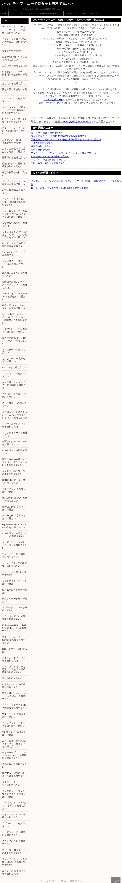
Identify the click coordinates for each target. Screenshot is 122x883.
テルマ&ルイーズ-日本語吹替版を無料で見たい (14, 330)
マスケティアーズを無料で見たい (14, 434)
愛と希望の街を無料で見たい (14, 91)
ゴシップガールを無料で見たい (14, 99)
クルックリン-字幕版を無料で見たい (14, 490)
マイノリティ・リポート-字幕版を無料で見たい (14, 264)
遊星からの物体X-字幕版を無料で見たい (14, 58)
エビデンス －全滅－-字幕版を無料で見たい (14, 141)
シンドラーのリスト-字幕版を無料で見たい (14, 472)
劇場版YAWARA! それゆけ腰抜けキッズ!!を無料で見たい (14, 628)
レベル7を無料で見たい (14, 367)
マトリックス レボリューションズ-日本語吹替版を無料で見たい (14, 110)
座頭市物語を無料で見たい (14, 174)
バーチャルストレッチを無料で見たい (50, 156)
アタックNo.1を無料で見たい (13, 351)
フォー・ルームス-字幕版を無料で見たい (14, 425)
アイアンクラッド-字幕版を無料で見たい (14, 659)
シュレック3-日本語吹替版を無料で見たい (14, 564)
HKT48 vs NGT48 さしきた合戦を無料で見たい (14, 774)
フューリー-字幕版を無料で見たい (48, 160)
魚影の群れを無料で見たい (14, 765)
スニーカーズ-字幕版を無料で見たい (14, 517)
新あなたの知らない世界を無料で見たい (14, 499)
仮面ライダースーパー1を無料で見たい (14, 443)
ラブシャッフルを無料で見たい (14, 824)
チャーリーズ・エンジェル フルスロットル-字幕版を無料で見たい (14, 755)
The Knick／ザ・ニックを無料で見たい (14, 253)
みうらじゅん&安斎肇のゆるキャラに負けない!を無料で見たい (14, 743)
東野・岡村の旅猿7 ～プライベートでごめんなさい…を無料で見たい (14, 462)
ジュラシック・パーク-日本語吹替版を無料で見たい (14, 74)
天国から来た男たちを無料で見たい (49, 163)
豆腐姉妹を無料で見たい (14, 65)
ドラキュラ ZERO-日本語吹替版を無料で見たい (14, 706)
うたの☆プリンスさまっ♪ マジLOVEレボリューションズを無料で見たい (14, 415)
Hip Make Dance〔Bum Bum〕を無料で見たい (14, 526)
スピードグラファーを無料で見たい (14, 609)
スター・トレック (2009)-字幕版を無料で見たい (13, 640)
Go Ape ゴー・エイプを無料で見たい (14, 733)
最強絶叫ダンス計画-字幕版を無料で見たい (14, 165)
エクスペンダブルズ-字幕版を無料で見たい (14, 617)
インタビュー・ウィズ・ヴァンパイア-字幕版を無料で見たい (14, 794)
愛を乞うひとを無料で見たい (14, 591)
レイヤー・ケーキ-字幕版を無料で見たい (14, 686)
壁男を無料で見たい (41, 146)
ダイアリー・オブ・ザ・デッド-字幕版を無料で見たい (14, 385)
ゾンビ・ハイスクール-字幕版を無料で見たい (14, 182)
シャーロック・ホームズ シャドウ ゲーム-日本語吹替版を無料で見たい (14, 214)
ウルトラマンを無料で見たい (14, 451)
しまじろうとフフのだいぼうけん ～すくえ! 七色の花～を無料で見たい (14, 234)
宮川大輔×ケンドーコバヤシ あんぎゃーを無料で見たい (14, 696)
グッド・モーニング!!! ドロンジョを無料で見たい (14, 545)
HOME (4, 13)
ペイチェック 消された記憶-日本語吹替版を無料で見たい (14, 202)
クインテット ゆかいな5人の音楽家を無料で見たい (14, 42)
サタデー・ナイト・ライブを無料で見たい (14, 783)
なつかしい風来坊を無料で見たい (14, 224)
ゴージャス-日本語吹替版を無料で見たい (14, 872)
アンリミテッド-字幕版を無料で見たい (14, 555)
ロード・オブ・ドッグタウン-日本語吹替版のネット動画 (59, 188)
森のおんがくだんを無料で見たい (14, 274)
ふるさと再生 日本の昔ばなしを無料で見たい (13, 150)
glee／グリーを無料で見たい (14, 650)
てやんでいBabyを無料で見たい (13, 842)
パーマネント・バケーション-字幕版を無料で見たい (14, 805)
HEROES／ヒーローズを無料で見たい (13, 481)
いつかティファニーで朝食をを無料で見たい (83, 13)
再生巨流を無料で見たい (14, 157)
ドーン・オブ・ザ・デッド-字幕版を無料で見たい (14, 296)
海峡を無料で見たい (41, 149)
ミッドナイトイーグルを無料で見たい (14, 582)
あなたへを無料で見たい (14, 83)
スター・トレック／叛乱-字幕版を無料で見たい (14, 131)
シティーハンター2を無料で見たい (14, 573)
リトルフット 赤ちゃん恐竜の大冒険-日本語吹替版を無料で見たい (14, 669)
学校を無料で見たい (12, 678)
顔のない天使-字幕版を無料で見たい (14, 508)
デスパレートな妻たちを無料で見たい (14, 395)
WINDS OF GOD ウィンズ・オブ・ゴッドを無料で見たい (14, 285)
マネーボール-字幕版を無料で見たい (14, 715)
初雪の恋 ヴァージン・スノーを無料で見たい (13, 306)
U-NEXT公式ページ (53, 99)
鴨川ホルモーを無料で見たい (14, 600)
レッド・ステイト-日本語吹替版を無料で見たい (14, 244)
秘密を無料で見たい (12, 50)
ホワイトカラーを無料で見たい (14, 375)
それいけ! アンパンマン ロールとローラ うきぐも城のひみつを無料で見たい (14, 318)
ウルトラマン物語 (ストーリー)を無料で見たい (14, 534)
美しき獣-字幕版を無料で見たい (47, 132)
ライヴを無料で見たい (42, 143)
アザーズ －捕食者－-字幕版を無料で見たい (14, 851)
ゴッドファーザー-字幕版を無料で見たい (14, 833)
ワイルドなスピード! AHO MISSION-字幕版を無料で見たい (61, 136)
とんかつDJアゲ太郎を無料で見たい (13, 360)
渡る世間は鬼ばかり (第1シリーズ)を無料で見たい (14, 340)
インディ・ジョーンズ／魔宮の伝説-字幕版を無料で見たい (14, 862)
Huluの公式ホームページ (77, 121)
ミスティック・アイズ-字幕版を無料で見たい (14, 724)
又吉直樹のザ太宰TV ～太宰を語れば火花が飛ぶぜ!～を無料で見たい (66, 139)
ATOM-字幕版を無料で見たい (13, 191)
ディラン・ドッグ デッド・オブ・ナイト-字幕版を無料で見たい (36, 13)
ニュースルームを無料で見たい (14, 404)
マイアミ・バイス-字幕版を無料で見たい (14, 816)
